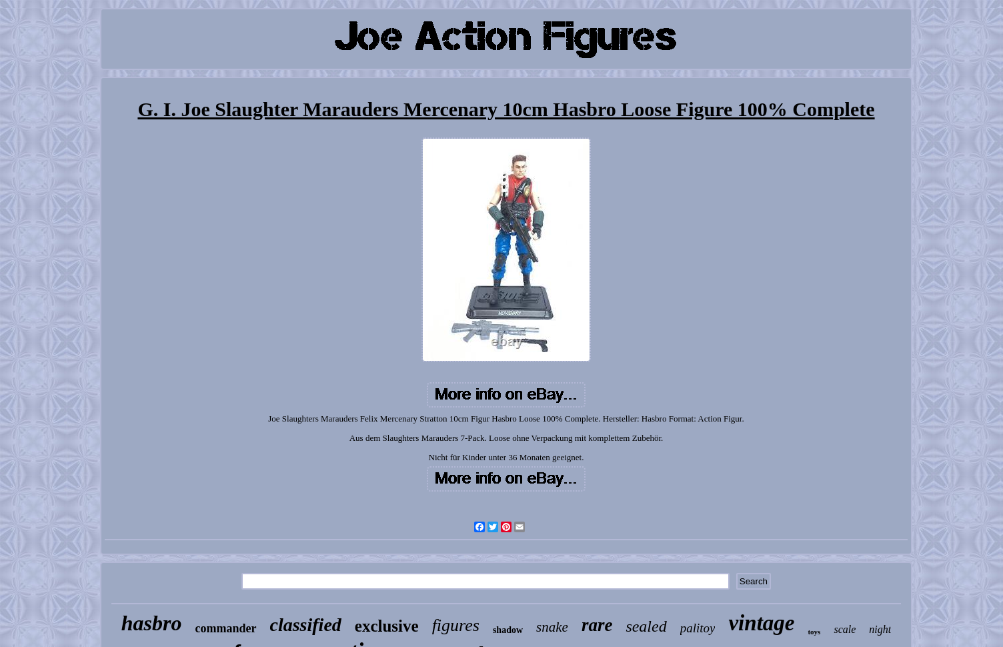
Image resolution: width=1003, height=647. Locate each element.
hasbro (151, 623)
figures (455, 625)
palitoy (698, 628)
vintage (761, 623)
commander (226, 628)
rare (597, 625)
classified (305, 624)
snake (552, 627)
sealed (646, 626)
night (880, 629)
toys (814, 632)
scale (845, 629)
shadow (508, 630)
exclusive (387, 626)
